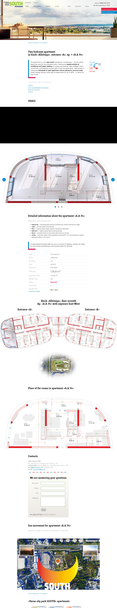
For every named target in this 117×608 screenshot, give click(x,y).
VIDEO (30, 86)
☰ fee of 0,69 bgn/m (108, 12)
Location (78, 6)
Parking (47, 6)
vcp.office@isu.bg (39, 469)
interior (30, 92)
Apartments (35, 42)
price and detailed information (38, 88)
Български (28, 2)
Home (29, 42)
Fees (69, 6)
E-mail (45, 514)
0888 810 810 (35, 467)
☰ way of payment (107, 9)
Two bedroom (44, 42)
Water (57, 6)
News (87, 6)
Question (52, 514)
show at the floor (34, 90)
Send (43, 510)
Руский (36, 2)
